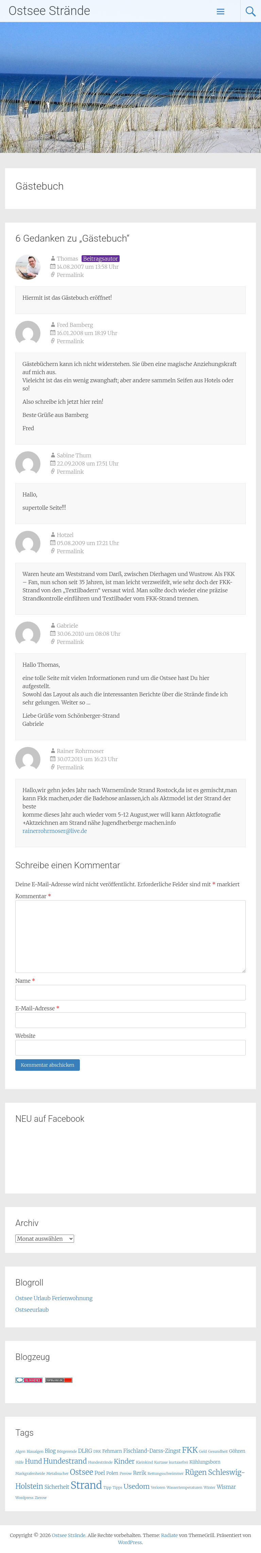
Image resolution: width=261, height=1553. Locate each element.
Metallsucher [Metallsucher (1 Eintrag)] (57, 1473)
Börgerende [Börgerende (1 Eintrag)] (67, 1451)
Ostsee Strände (49, 11)
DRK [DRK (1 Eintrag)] (97, 1451)
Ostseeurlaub (32, 1309)
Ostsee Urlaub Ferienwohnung (53, 1298)
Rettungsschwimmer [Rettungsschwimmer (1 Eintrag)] (165, 1473)
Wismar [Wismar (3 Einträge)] (226, 1487)
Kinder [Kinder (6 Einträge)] (124, 1461)
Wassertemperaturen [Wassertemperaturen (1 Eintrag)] (184, 1487)
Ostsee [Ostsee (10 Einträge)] (81, 1472)
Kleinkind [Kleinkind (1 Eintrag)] (144, 1462)
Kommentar (33, 896)
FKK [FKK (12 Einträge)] (190, 1450)
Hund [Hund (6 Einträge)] (33, 1461)
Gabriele (67, 625)
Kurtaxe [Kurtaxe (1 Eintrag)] (161, 1462)
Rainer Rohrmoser (80, 751)
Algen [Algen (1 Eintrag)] (20, 1451)
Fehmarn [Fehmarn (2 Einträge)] (112, 1451)
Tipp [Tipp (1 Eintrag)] (107, 1487)
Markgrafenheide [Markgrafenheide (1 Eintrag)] (30, 1473)
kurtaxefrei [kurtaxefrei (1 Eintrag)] (178, 1462)
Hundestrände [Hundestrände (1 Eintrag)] (100, 1462)
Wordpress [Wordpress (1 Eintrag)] (24, 1498)
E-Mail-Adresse (37, 1008)
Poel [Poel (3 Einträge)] (99, 1473)
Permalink (70, 275)
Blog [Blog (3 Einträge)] (50, 1451)
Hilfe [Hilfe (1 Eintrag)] (19, 1462)
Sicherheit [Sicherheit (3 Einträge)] (57, 1487)
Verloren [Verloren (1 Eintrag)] (158, 1487)
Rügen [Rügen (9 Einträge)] (196, 1472)
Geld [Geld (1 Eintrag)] (203, 1451)
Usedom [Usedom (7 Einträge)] (136, 1486)
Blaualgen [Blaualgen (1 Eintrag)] (35, 1451)
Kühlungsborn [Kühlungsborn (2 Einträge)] (204, 1462)
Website (25, 1035)
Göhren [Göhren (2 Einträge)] (237, 1451)
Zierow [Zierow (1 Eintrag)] (41, 1498)
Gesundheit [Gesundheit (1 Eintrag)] (218, 1451)
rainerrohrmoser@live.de (54, 830)
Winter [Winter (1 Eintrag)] (209, 1487)
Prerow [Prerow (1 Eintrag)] (126, 1473)
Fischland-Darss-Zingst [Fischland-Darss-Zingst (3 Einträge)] (152, 1451)
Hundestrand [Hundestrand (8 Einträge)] (65, 1461)
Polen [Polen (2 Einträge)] (112, 1473)
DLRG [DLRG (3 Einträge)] (85, 1451)
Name (25, 980)
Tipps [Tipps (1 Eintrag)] (117, 1487)
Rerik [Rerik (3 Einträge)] (139, 1473)
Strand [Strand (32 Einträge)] (86, 1485)
